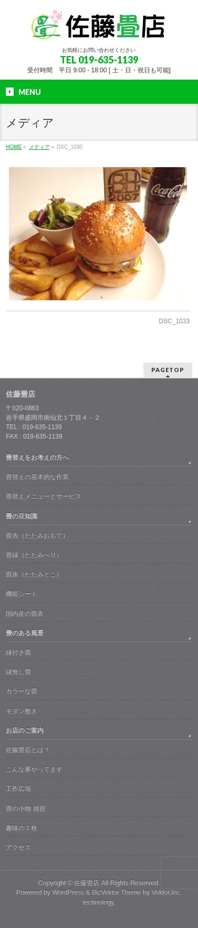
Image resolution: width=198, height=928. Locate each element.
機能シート (21, 593)
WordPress (68, 892)
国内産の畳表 (25, 613)
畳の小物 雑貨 (25, 808)
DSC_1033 (174, 321)
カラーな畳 (21, 691)
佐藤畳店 (86, 883)
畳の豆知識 (21, 516)
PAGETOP (167, 369)
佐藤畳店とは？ (28, 750)
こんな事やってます (34, 769)
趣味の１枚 (21, 828)
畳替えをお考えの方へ (37, 457)
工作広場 (18, 788)
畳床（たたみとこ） (34, 574)
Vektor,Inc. (167, 892)
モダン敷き (21, 711)
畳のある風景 (25, 633)
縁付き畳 (18, 652)
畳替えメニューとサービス (43, 496)
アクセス (18, 847)
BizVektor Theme (116, 892)
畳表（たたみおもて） (37, 535)
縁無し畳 (18, 671)
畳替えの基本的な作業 (37, 477)
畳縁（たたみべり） (34, 555)
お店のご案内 (25, 730)
